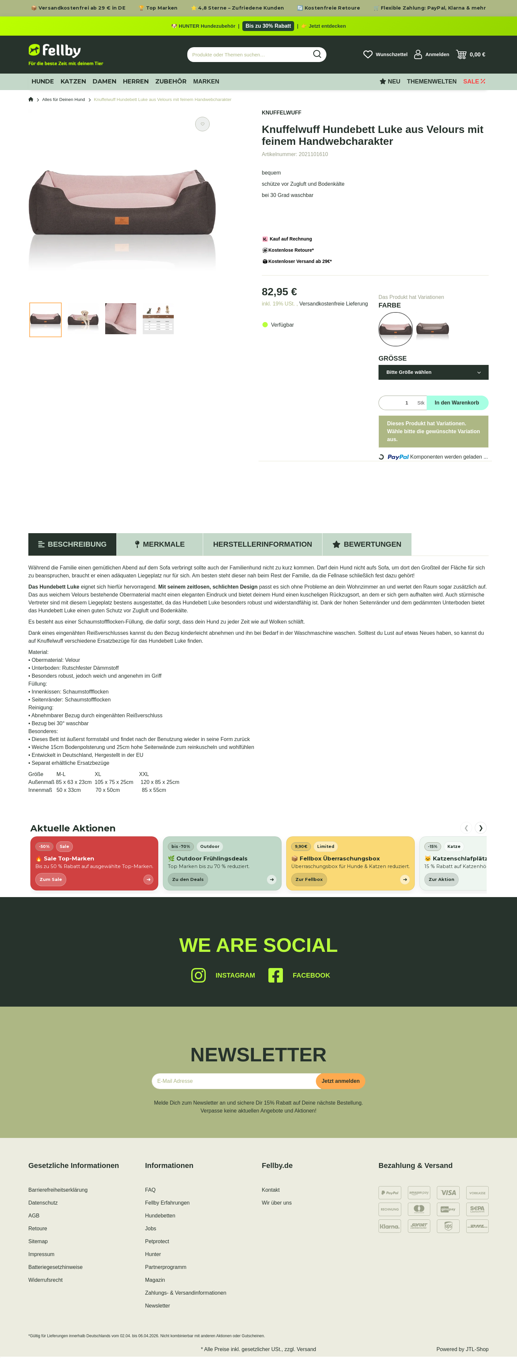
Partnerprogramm (165, 1268)
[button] (431, 55)
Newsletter (157, 1307)
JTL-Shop (477, 1350)
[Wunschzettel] (385, 55)
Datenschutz (43, 1204)
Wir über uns (277, 1204)
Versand (306, 1350)
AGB (34, 1217)
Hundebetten (160, 1217)
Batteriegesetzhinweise (55, 1268)
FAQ (150, 1191)
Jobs (150, 1230)
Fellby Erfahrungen (167, 1204)
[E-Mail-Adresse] (236, 1082)
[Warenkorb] (470, 55)
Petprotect (157, 1242)
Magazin (155, 1281)
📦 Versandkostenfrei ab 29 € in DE (78, 8)
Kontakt (271, 1191)
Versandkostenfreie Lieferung (333, 305)
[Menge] (397, 404)
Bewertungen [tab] (367, 545)
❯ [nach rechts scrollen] (480, 829)
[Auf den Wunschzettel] (202, 125)
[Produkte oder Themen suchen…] (248, 55)
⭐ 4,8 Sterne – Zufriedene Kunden (237, 8)
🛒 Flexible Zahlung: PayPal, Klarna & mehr (430, 8)
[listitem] (94, 864)
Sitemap (38, 1242)
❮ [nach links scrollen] (466, 829)
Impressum (41, 1255)
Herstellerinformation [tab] (262, 545)
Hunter (153, 1255)
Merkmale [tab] (160, 545)
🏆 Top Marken (158, 8)
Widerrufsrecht (45, 1281)
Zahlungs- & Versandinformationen (185, 1294)
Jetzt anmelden (340, 1082)
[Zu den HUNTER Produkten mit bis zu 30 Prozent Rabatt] (258, 26)
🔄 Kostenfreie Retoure (328, 8)
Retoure (37, 1230)
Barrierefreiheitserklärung (58, 1191)
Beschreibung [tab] (72, 545)
